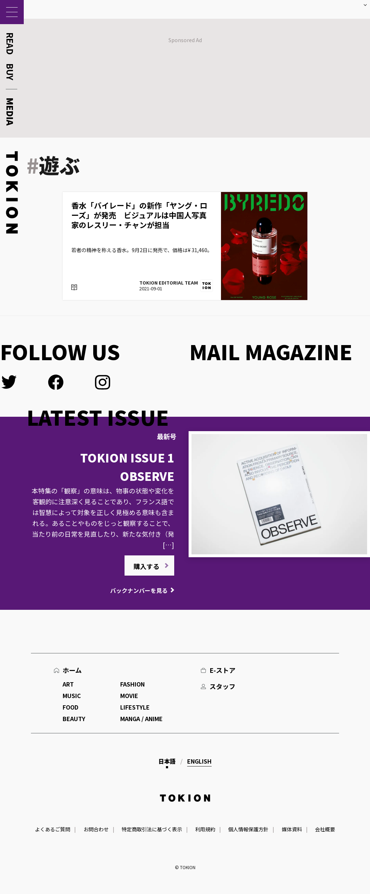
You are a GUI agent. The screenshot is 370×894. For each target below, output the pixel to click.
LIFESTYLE (135, 707)
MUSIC (72, 695)
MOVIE (129, 695)
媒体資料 (292, 829)
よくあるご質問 (52, 829)
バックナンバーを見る (139, 590)
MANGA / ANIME (141, 718)
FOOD (70, 707)
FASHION (132, 684)
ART (68, 684)
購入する (146, 566)
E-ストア (222, 670)
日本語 (167, 761)
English (199, 761)
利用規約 (205, 829)
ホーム (72, 670)
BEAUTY (74, 718)
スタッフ (222, 686)
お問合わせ (96, 829)
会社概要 (325, 829)
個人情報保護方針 (248, 829)
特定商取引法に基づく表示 (152, 829)
